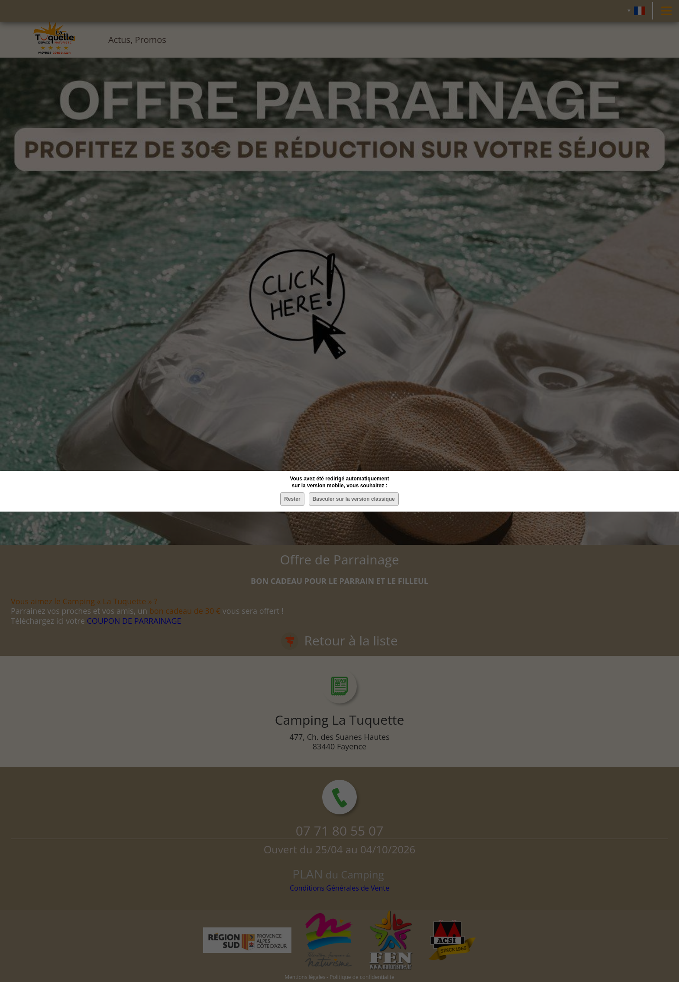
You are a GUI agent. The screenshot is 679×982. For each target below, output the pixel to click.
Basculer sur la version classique (354, 499)
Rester (292, 499)
